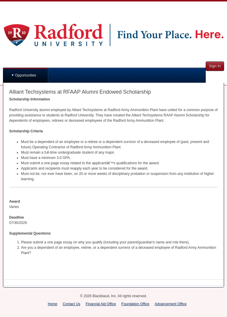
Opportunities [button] (25, 75)
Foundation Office (135, 304)
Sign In (215, 66)
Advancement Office (171, 304)
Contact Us (71, 304)
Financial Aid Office (101, 304)
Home (52, 304)
